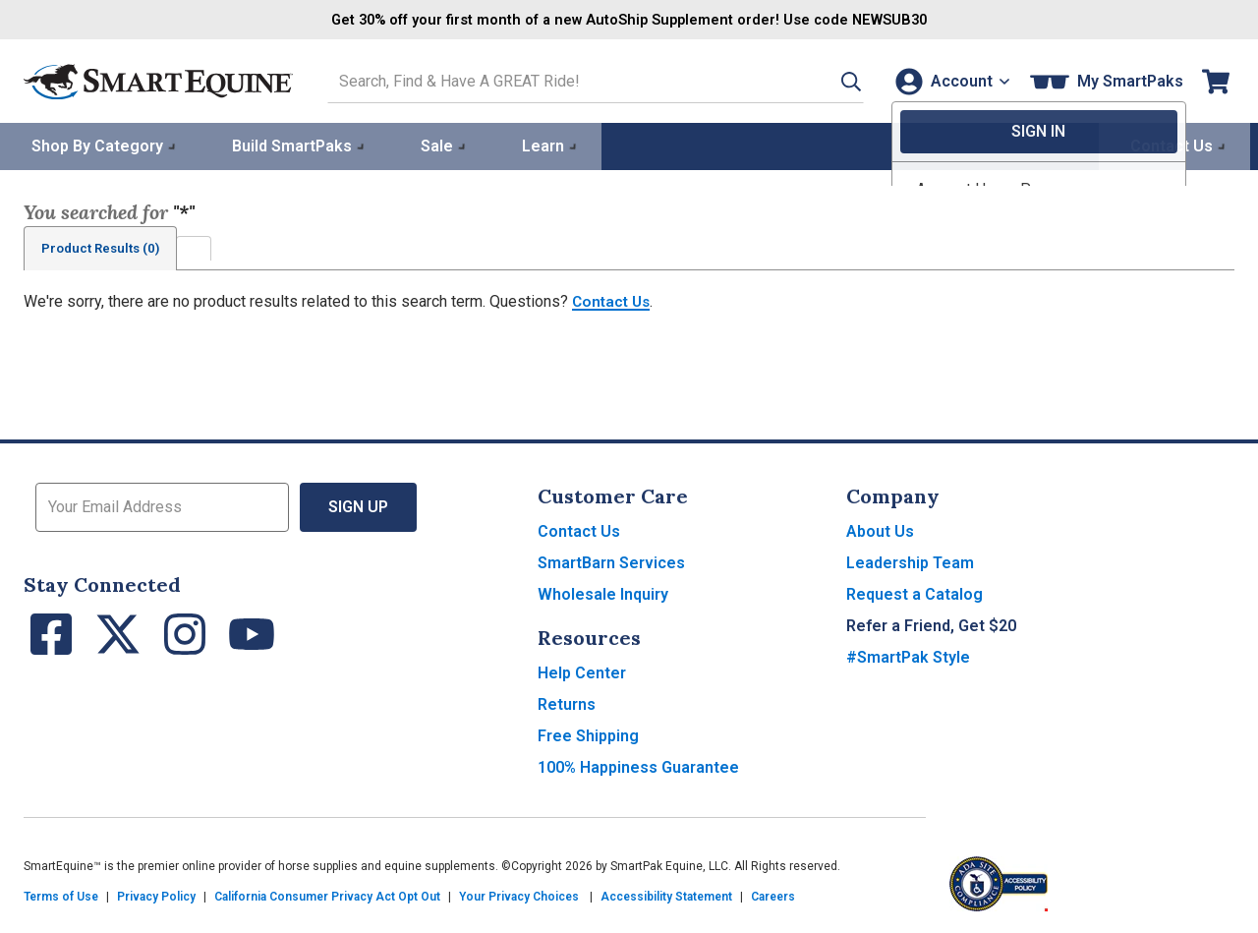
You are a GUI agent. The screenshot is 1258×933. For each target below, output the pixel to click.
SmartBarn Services (611, 562)
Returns (567, 703)
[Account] (948, 80)
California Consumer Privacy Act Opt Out (327, 896)
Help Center (582, 672)
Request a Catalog (914, 593)
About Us (880, 530)
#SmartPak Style (908, 656)
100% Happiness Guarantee (638, 766)
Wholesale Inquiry (603, 593)
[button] (828, 80)
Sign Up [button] (358, 505)
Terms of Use (61, 896)
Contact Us (613, 300)
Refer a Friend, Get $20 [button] (931, 624)
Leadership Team (910, 562)
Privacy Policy (156, 896)
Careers (773, 896)
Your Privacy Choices (519, 896)
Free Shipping (588, 735)
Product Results (106, 247)
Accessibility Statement (666, 896)
